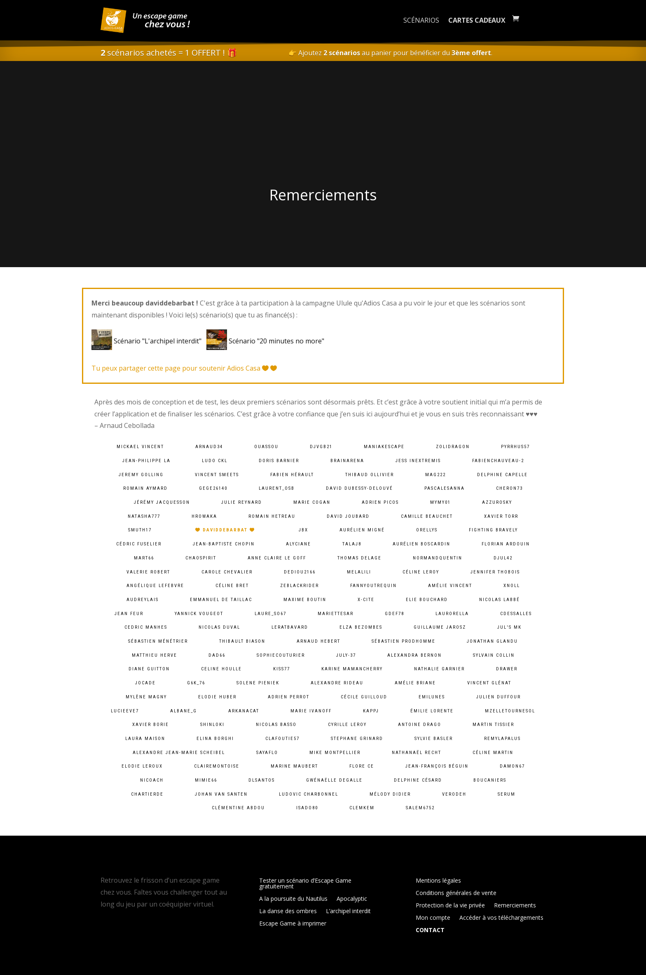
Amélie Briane (415, 683)
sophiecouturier (281, 655)
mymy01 (440, 502)
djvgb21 (321, 446)
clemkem (361, 808)
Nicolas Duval (219, 627)
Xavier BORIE (150, 724)
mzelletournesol (510, 711)
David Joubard (348, 516)
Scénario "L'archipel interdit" (148, 340)
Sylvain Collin (494, 655)
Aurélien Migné (362, 530)
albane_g (183, 711)
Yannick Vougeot (199, 613)
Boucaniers (489, 780)
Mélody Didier (390, 794)
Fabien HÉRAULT (292, 474)
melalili (359, 572)
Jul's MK (509, 627)
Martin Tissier (493, 724)
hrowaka (204, 516)
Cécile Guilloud (364, 697)
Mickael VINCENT (140, 446)
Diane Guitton (149, 669)
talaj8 (351, 544)
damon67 (512, 766)
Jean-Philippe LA (146, 460)
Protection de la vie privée (450, 905)
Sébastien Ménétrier (158, 641)
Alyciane (298, 544)
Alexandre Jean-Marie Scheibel (179, 752)
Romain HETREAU (271, 516)
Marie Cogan (311, 502)
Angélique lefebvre (155, 585)
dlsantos (261, 780)
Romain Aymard (145, 488)
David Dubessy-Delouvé (359, 488)
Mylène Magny (146, 697)
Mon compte (433, 918)
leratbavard (290, 627)
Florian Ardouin (506, 544)
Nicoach (152, 780)
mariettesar (335, 613)
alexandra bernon (414, 655)
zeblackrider (299, 585)
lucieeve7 (125, 711)
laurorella (452, 613)
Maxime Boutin (304, 599)
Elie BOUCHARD (427, 599)
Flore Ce (361, 766)
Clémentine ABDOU (238, 808)
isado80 (307, 808)
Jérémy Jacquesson (162, 502)
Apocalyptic (352, 899)
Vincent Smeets (217, 474)
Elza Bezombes (360, 627)
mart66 (144, 558)
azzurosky (497, 502)
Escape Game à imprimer (292, 924)
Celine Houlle (221, 669)
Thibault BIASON (242, 641)
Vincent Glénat (489, 683)
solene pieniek (257, 683)
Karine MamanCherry (352, 669)
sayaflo (267, 752)
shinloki (212, 724)
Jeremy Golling (141, 474)
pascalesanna (444, 488)
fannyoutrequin (373, 585)
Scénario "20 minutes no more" (265, 340)
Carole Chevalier (227, 572)
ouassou (266, 446)
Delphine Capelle (502, 474)
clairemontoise (216, 766)
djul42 (503, 558)
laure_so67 (270, 613)
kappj (371, 711)
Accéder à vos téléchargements (501, 918)
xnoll (511, 585)
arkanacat (243, 711)
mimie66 (206, 780)
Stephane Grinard (357, 738)
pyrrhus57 (515, 446)
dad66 (216, 655)
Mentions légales (438, 881)
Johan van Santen (221, 794)
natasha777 (144, 516)
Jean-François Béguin (436, 766)
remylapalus (502, 738)
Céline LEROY (421, 572)
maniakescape (384, 446)
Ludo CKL (214, 460)
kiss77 (281, 669)
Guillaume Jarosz (440, 627)
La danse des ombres (288, 911)
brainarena (347, 460)
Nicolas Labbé (499, 599)
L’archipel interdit (348, 911)
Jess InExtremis (418, 460)
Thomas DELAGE (359, 558)
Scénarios (421, 20)
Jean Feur (129, 613)
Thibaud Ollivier (369, 474)
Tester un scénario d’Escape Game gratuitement (305, 884)
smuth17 (140, 530)
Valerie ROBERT (148, 572)
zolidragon (453, 446)
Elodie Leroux (142, 766)
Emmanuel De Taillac (221, 599)
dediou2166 (300, 572)
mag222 (435, 474)
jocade (145, 683)
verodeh (454, 794)
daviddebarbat (225, 530)
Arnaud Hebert (318, 641)
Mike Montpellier (334, 752)
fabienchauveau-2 (498, 460)
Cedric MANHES (145, 627)
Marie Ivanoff (311, 711)
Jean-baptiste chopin (224, 544)
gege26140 (213, 488)
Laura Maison (145, 738)
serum (506, 794)
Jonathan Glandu (492, 641)
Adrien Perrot (288, 697)
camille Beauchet (427, 516)
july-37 (346, 655)
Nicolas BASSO (276, 724)
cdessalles (516, 613)
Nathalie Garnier (439, 669)
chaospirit (200, 558)
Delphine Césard (418, 780)
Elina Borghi (215, 738)
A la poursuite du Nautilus (293, 899)
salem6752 (420, 808)
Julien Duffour (498, 697)
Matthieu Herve (154, 655)
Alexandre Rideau (337, 683)
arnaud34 (209, 446)
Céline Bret (232, 585)
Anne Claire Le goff (277, 558)
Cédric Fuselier (139, 544)
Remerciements (515, 905)
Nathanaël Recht (416, 752)
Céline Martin (493, 752)
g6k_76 (196, 683)
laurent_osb (277, 488)
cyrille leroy (347, 724)
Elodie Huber (217, 697)
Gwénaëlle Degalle (334, 780)
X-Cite (366, 599)
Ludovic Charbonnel (308, 794)
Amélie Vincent (450, 585)
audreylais (142, 599)
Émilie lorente (432, 711)
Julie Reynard (241, 502)
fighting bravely (493, 530)
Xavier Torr (501, 516)
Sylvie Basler (433, 738)
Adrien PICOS (380, 502)
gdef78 (394, 613)
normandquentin (437, 558)
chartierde (147, 794)
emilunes (432, 697)
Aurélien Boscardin (421, 544)
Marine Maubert (294, 766)
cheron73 (509, 488)
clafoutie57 (282, 738)
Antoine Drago (419, 724)
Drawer (506, 669)
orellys (427, 530)
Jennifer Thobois (495, 572)
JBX (303, 530)
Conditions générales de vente (456, 893)
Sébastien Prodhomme (403, 641)
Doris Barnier (279, 460)
